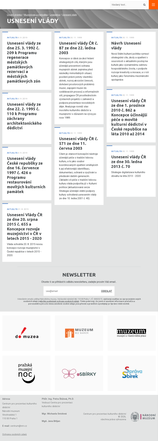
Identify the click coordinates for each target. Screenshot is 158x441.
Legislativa (55, 15)
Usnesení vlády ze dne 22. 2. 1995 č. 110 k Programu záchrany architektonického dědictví (24, 116)
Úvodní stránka (14, 15)
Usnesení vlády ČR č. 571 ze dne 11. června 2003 (78, 143)
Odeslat (106, 291)
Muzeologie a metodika (36, 15)
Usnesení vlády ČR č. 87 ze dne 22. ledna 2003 (78, 48)
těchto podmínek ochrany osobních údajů (59, 301)
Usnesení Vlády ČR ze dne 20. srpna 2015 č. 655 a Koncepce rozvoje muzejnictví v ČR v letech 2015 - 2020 (24, 226)
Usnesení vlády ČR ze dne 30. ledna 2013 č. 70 (128, 161)
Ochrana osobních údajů (14, 434)
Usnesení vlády (69, 15)
